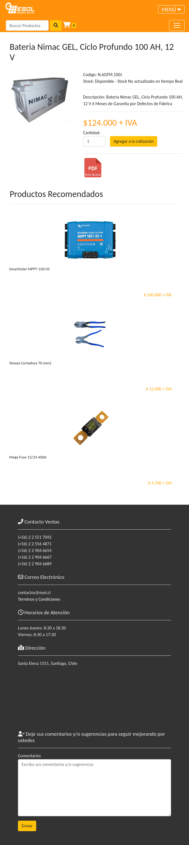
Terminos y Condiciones (39, 599)
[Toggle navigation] (171, 9)
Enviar (27, 825)
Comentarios (29, 755)
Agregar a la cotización (134, 141)
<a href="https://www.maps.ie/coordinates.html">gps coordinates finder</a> (94, 701)
